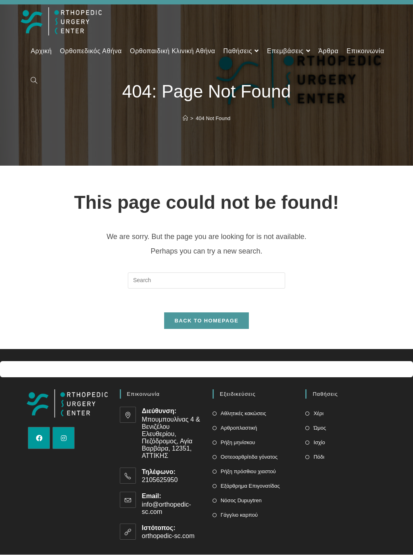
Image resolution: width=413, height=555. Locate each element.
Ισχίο (319, 443)
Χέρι (318, 414)
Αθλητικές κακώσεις (243, 414)
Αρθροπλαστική (239, 428)
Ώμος (319, 428)
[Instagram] (63, 438)
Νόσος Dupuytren (241, 501)
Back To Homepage (206, 321)
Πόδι (318, 457)
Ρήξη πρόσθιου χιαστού (248, 472)
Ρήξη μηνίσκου (238, 443)
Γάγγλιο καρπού (239, 515)
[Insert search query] (206, 280)
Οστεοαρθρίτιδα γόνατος (249, 457)
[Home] (185, 118)
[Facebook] (39, 438)
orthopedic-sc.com (168, 536)
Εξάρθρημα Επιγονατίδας (250, 486)
